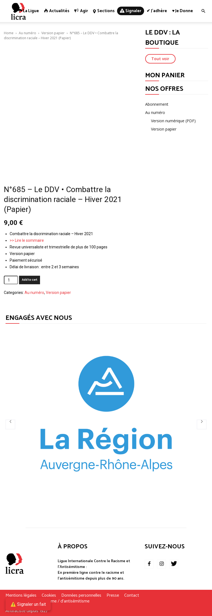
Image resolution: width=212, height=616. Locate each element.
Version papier (53, 33)
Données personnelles (81, 595)
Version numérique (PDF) (173, 120)
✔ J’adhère (157, 10)
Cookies (49, 595)
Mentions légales (21, 595)
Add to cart (29, 279)
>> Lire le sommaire (27, 240)
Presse (113, 595)
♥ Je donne (182, 10)
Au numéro (27, 33)
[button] (203, 11)
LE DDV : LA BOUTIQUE (162, 38)
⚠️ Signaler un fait (28, 604)
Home (9, 33)
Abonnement (156, 104)
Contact (131, 595)
